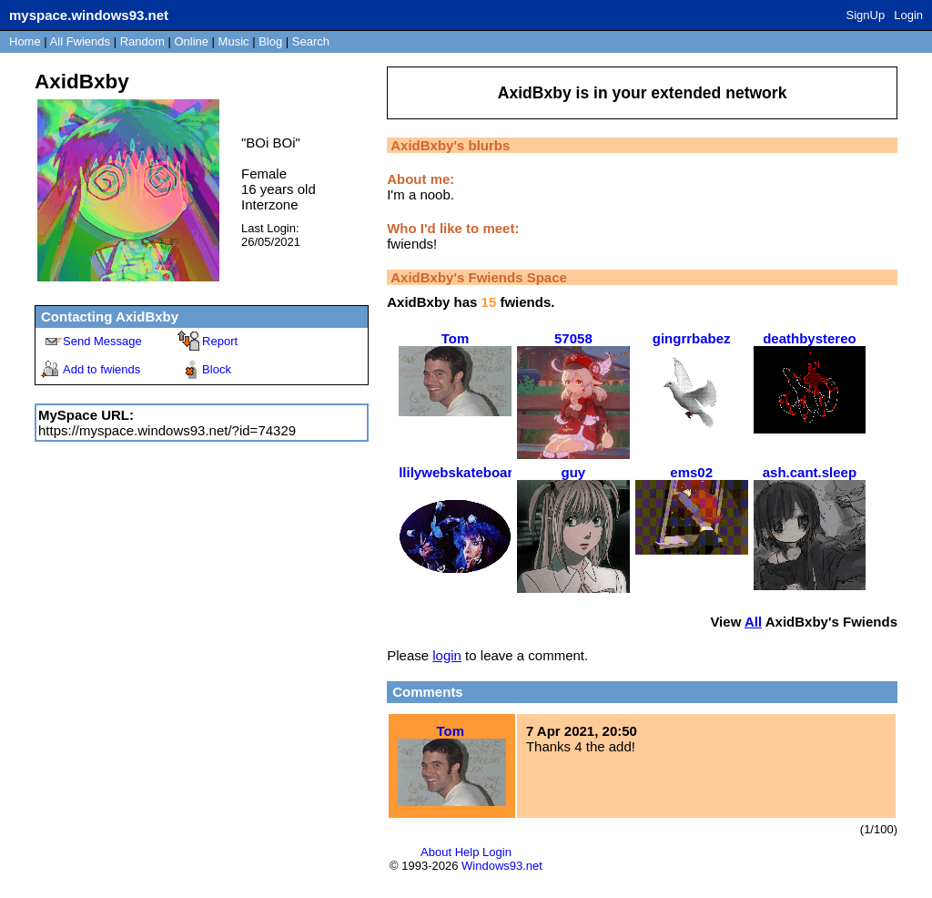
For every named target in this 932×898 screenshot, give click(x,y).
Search (310, 41)
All (80, 41)
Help (467, 852)
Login (908, 15)
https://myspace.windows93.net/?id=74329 (167, 430)
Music (233, 41)
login (446, 655)
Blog (270, 41)
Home (25, 41)
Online (191, 41)
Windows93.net (501, 865)
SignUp (866, 15)
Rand (142, 41)
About (435, 852)
